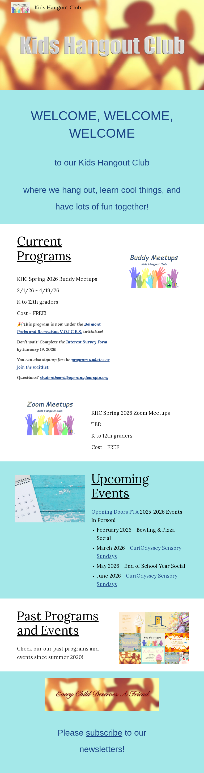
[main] (102, 157)
